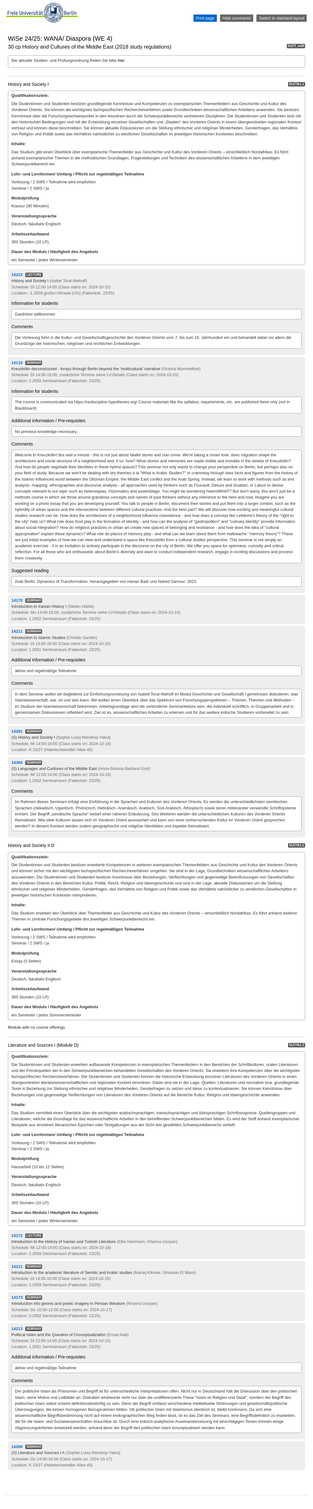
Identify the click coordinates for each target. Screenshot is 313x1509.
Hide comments (237, 18)
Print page (205, 18)
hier (122, 60)
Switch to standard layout (281, 18)
